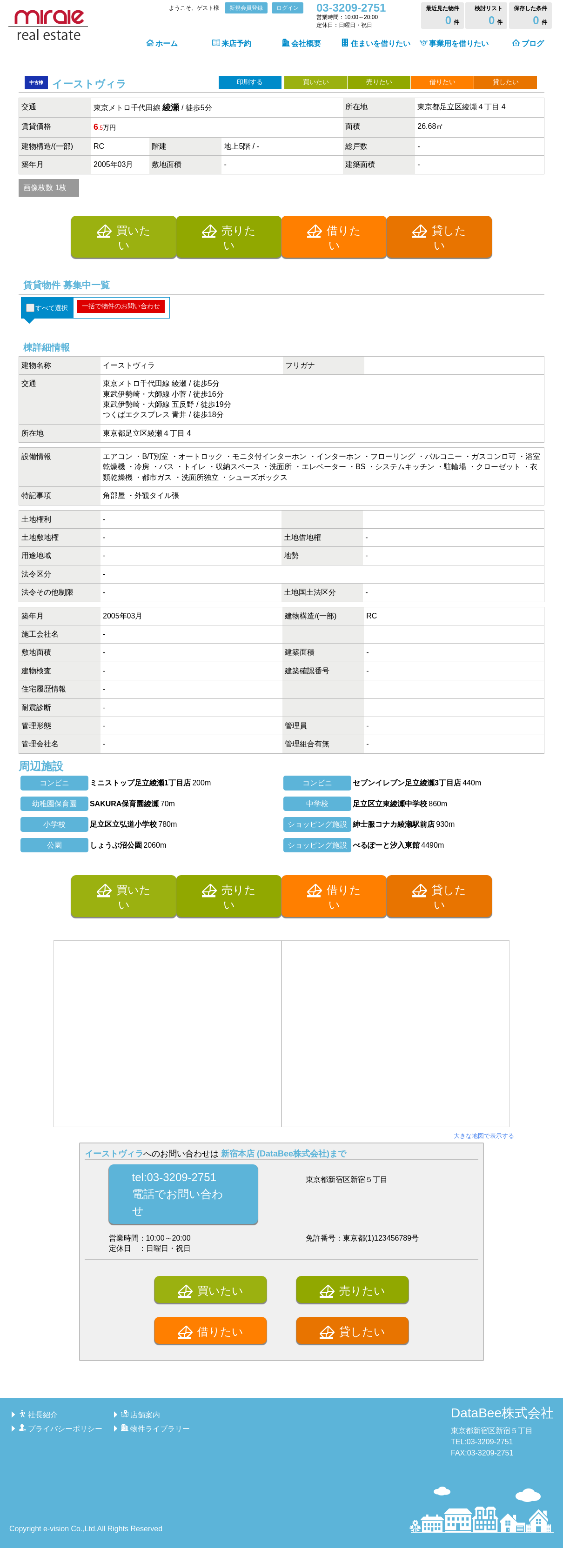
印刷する (250, 82)
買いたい (316, 82)
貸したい (506, 82)
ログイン (287, 8)
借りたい (442, 82)
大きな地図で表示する (484, 1135)
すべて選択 (51, 308)
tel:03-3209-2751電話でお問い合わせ (177, 1194)
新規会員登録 (246, 8)
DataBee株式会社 (502, 1413)
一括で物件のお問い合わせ (121, 306)
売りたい (379, 82)
